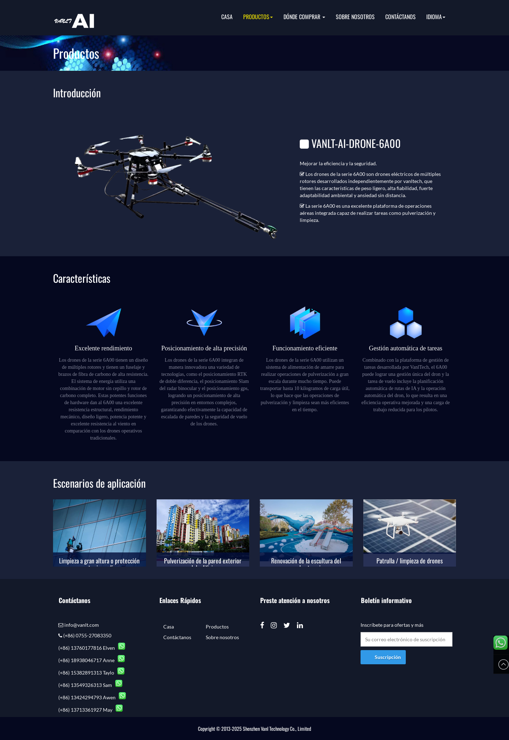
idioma (435, 16)
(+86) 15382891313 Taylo (91, 673)
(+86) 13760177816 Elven (91, 648)
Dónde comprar (304, 16)
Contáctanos (400, 16)
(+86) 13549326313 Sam (90, 685)
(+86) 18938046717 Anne (91, 660)
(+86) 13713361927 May (90, 710)
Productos (258, 16)
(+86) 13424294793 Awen (92, 697)
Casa (227, 16)
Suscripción (388, 657)
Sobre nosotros (355, 16)
